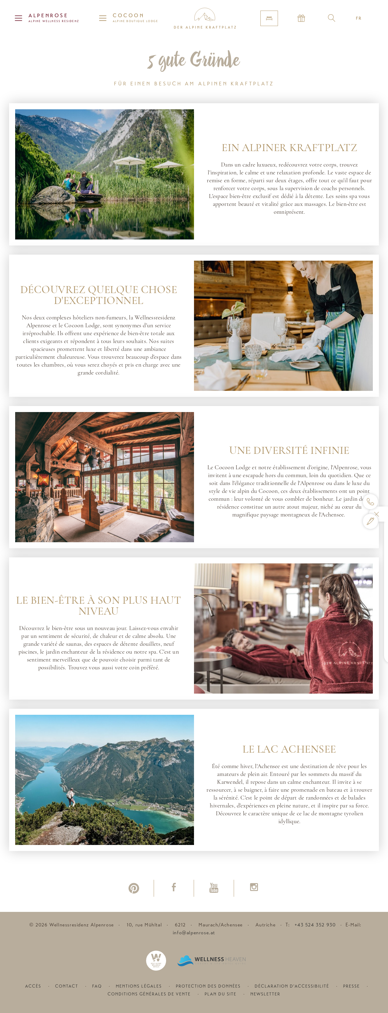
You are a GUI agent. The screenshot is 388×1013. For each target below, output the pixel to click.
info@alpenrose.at (194, 933)
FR (359, 18)
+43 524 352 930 (315, 925)
